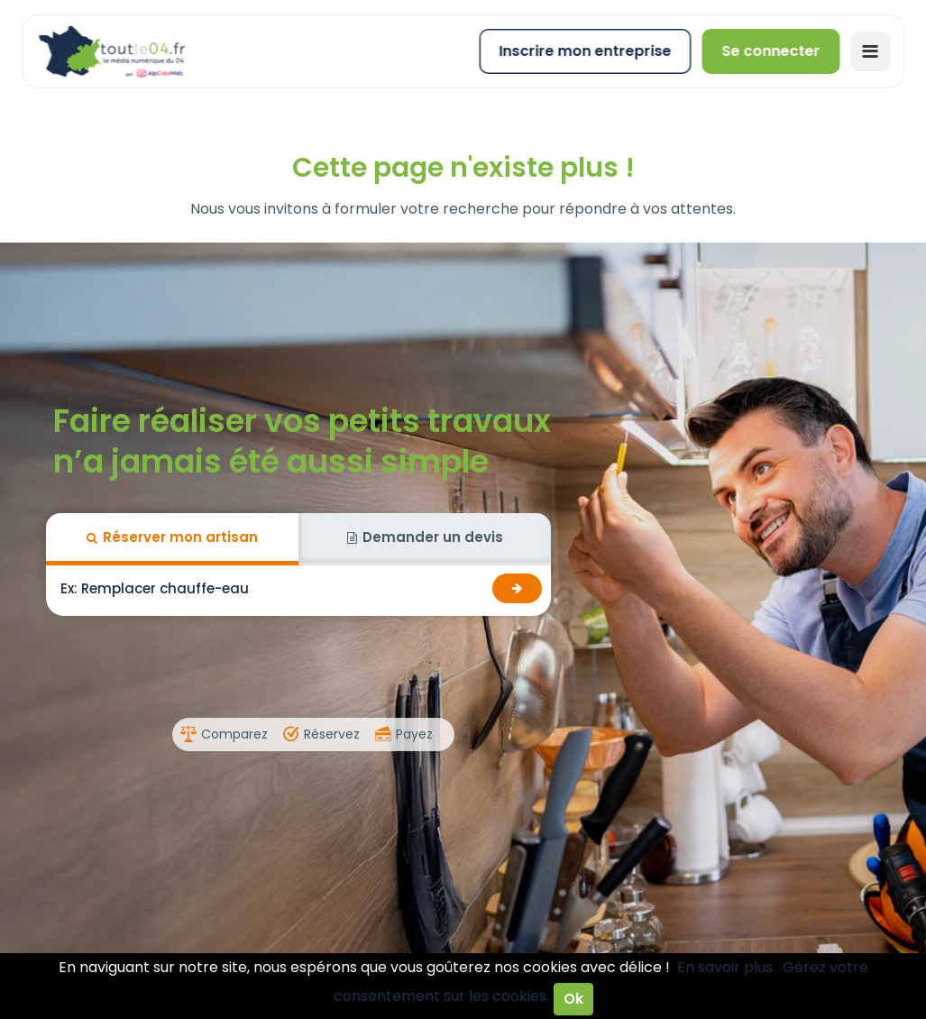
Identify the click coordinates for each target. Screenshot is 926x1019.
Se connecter (770, 51)
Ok (573, 998)
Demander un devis (425, 537)
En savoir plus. (726, 967)
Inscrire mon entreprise (585, 51)
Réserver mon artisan (172, 537)
